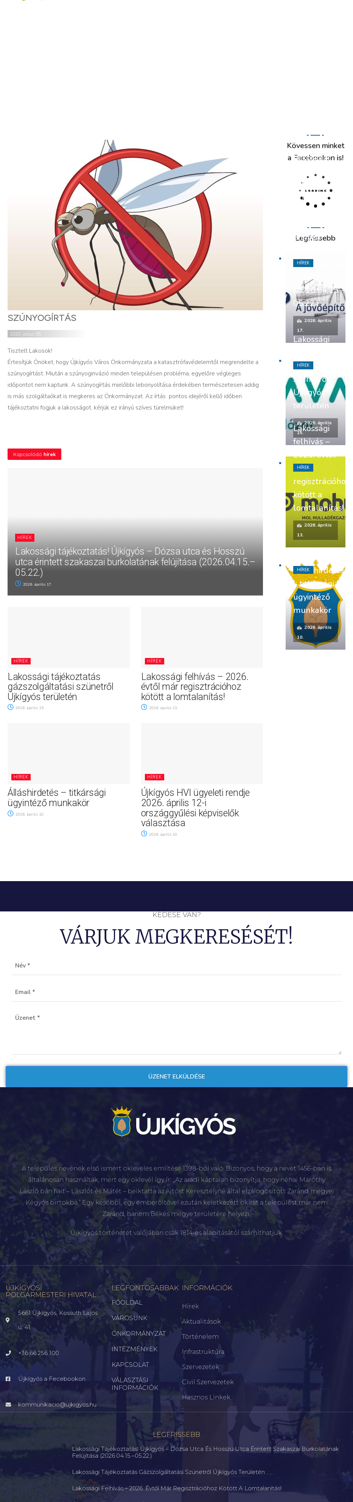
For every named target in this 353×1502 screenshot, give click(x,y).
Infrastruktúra (203, 1351)
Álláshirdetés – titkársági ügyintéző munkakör (57, 797)
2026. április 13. (159, 708)
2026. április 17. (33, 584)
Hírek (24, 538)
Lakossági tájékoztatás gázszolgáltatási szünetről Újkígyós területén (61, 686)
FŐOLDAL (127, 1302)
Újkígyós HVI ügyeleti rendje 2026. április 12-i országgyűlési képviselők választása (195, 807)
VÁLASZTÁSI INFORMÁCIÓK (135, 1384)
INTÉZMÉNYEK (134, 1349)
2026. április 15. (26, 708)
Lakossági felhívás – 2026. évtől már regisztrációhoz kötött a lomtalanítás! (195, 686)
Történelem (200, 1336)
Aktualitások (201, 1321)
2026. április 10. (26, 814)
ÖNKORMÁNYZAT (139, 1333)
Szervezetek (200, 1367)
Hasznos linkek (206, 1397)
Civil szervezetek (208, 1382)
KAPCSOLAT (130, 1364)
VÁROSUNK (129, 1318)
